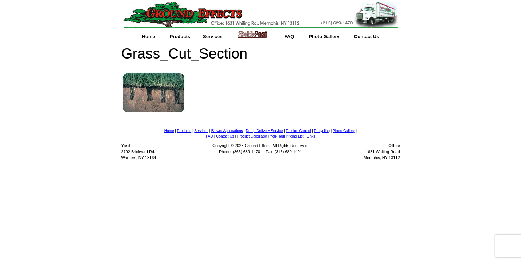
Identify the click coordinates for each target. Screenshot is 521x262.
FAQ (289, 36)
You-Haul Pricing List (286, 136)
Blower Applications (227, 131)
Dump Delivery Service (264, 131)
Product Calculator (252, 136)
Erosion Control (298, 131)
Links (311, 136)
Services (213, 36)
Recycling (322, 131)
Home (148, 36)
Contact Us (366, 36)
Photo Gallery (324, 36)
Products (180, 36)
